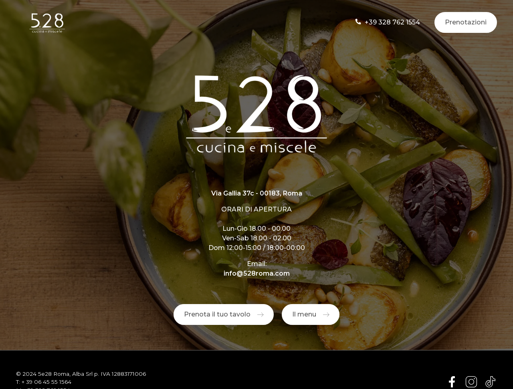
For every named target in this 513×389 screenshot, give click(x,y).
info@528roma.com (257, 273)
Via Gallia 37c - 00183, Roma (256, 193)
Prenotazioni (466, 22)
